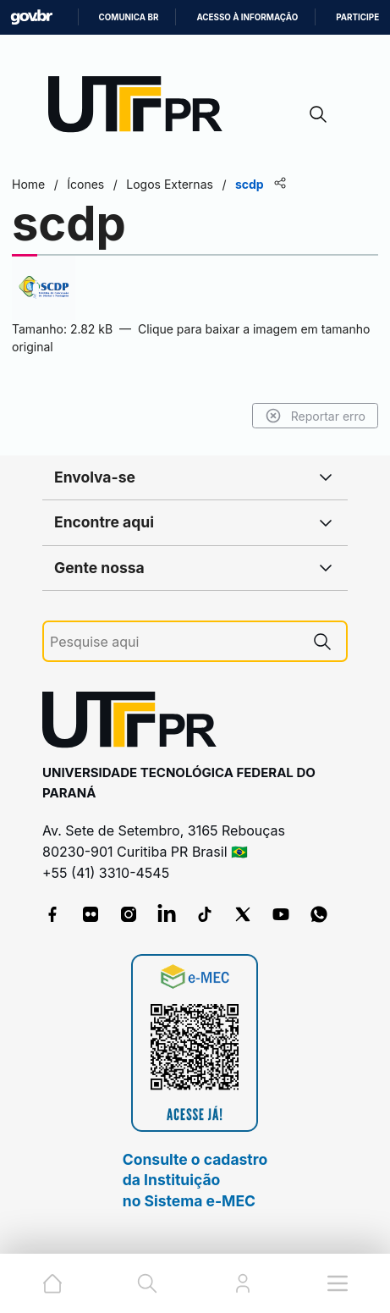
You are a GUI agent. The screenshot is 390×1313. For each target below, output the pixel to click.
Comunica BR (129, 17)
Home (28, 184)
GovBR (31, 17)
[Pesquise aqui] (174, 642)
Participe (357, 17)
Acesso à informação (247, 17)
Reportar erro (315, 415)
